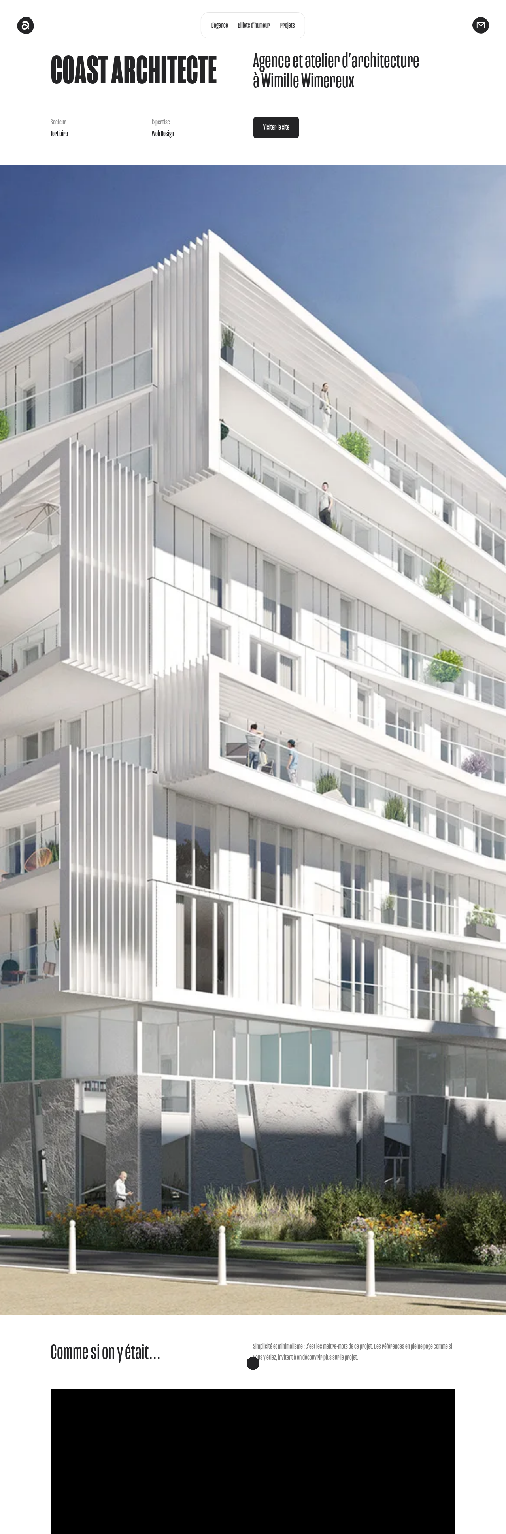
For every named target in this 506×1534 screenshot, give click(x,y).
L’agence (219, 25)
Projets (287, 25)
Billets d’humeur (254, 25)
